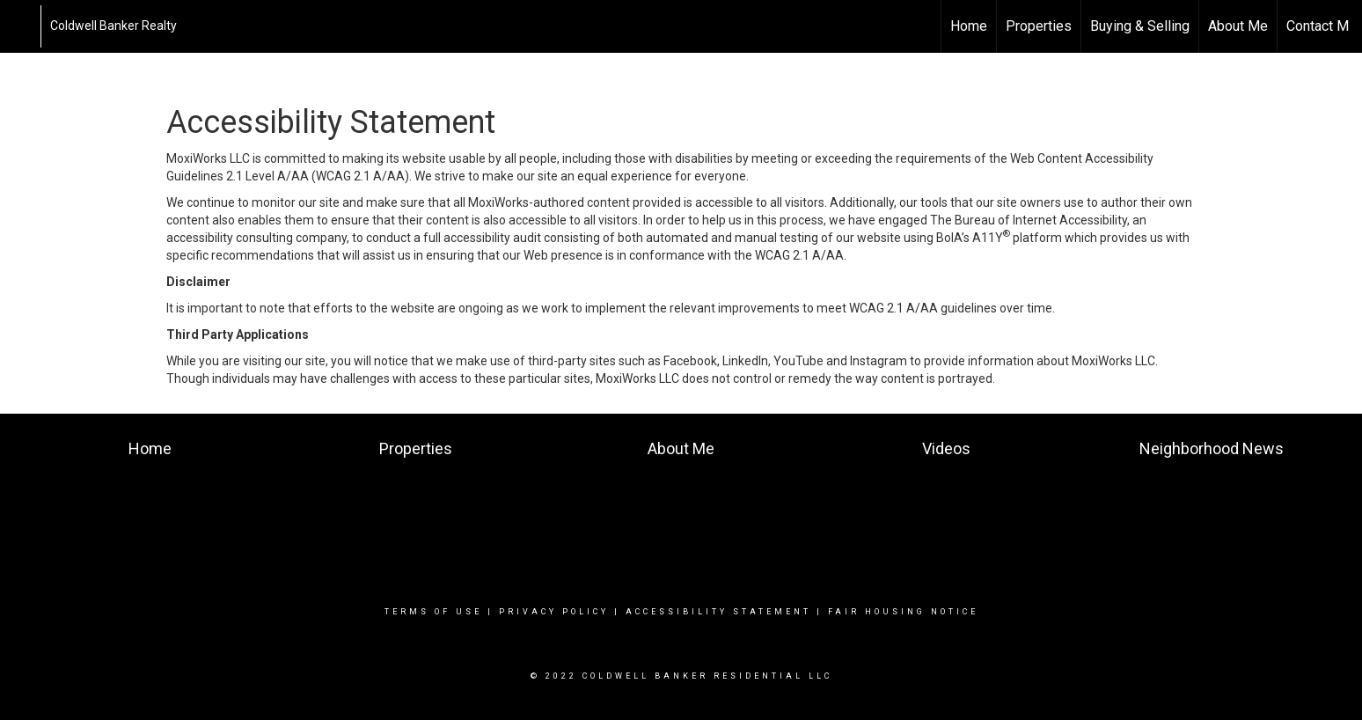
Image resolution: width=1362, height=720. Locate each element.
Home (968, 26)
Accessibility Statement (718, 611)
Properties (1039, 26)
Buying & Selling (1140, 26)
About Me (1238, 26)
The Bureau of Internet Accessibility (1028, 220)
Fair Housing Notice (903, 611)
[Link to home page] (22, 26)
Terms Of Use (433, 611)
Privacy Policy (554, 611)
